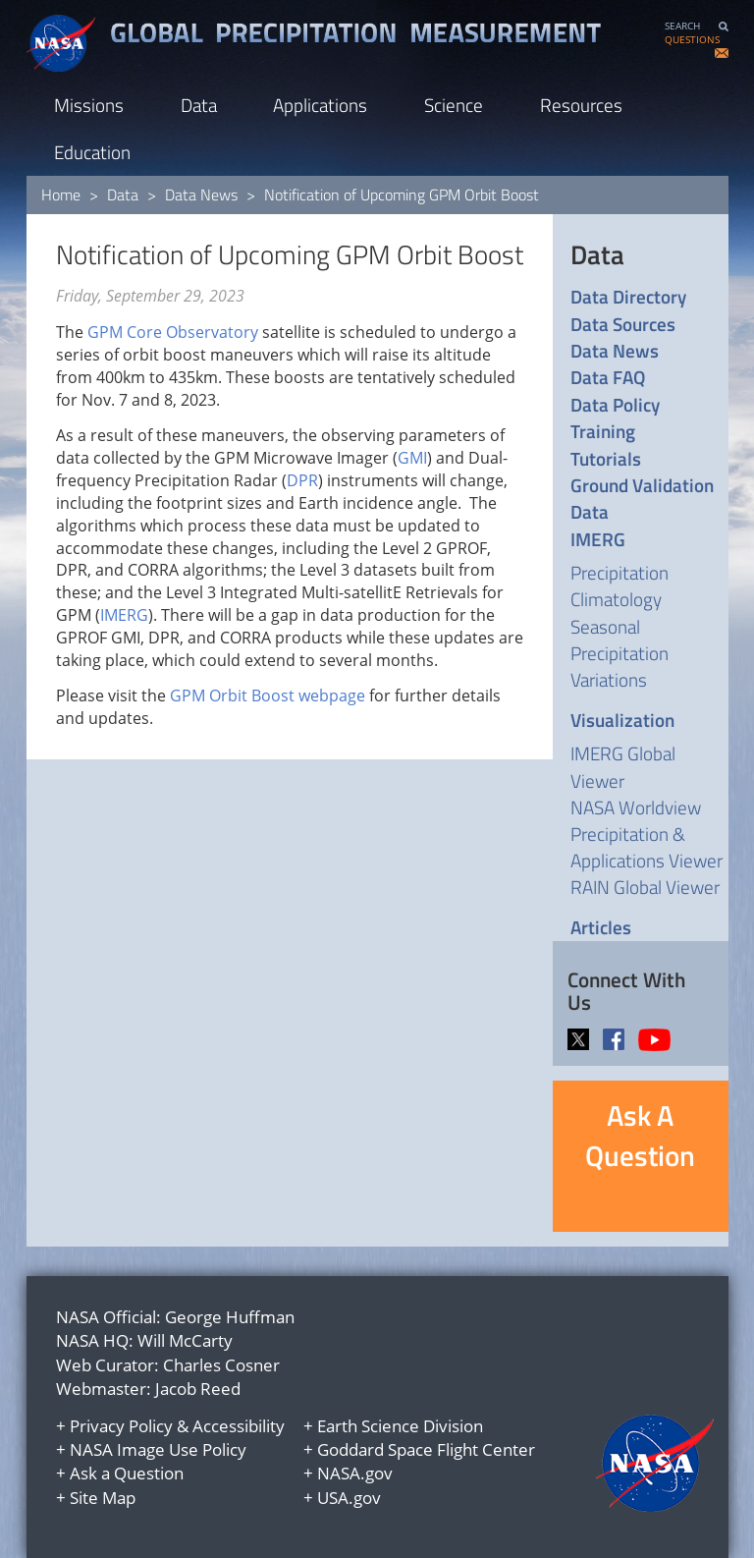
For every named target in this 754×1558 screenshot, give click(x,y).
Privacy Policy (121, 1426)
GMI (412, 458)
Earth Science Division (400, 1426)
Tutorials (605, 458)
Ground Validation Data (642, 499)
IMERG (124, 615)
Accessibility (238, 1426)
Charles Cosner (221, 1365)
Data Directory (628, 296)
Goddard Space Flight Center (426, 1449)
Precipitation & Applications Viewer (646, 846)
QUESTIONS (692, 39)
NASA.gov (355, 1473)
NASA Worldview (635, 807)
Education (92, 152)
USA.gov (349, 1497)
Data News (201, 194)
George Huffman (230, 1317)
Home (61, 194)
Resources (581, 104)
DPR (302, 480)
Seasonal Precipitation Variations (619, 653)
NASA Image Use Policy (158, 1449)
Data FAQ (607, 376)
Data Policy (615, 404)
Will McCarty (185, 1340)
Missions (89, 104)
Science (453, 104)
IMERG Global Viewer (622, 766)
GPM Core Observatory (172, 332)
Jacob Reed (198, 1388)
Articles (600, 927)
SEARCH (682, 26)
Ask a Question (127, 1473)
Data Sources (622, 323)
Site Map (102, 1497)
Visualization (622, 719)
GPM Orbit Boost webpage (267, 695)
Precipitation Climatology (619, 585)
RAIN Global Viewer (645, 886)
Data (199, 104)
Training (602, 430)
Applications (320, 104)
